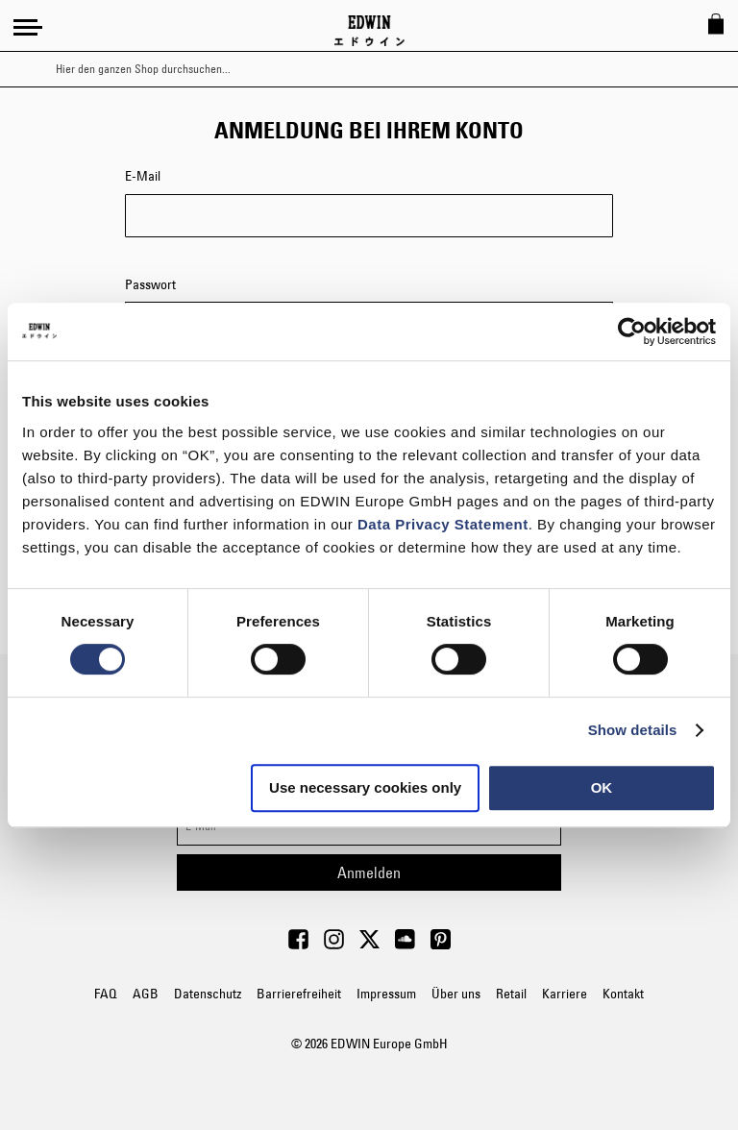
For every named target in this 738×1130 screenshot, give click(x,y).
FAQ (105, 993)
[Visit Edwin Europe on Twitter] (369, 944)
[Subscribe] (369, 872)
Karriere (564, 993)
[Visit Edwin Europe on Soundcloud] (405, 944)
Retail (511, 993)
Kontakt (623, 993)
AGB (146, 993)
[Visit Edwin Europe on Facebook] (298, 944)
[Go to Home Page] (369, 30)
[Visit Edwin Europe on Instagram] (334, 944)
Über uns (455, 993)
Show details (632, 730)
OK (602, 787)
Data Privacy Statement (443, 524)
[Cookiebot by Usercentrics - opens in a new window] (632, 331)
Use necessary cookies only (365, 787)
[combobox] (386, 69)
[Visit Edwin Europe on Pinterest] (440, 944)
